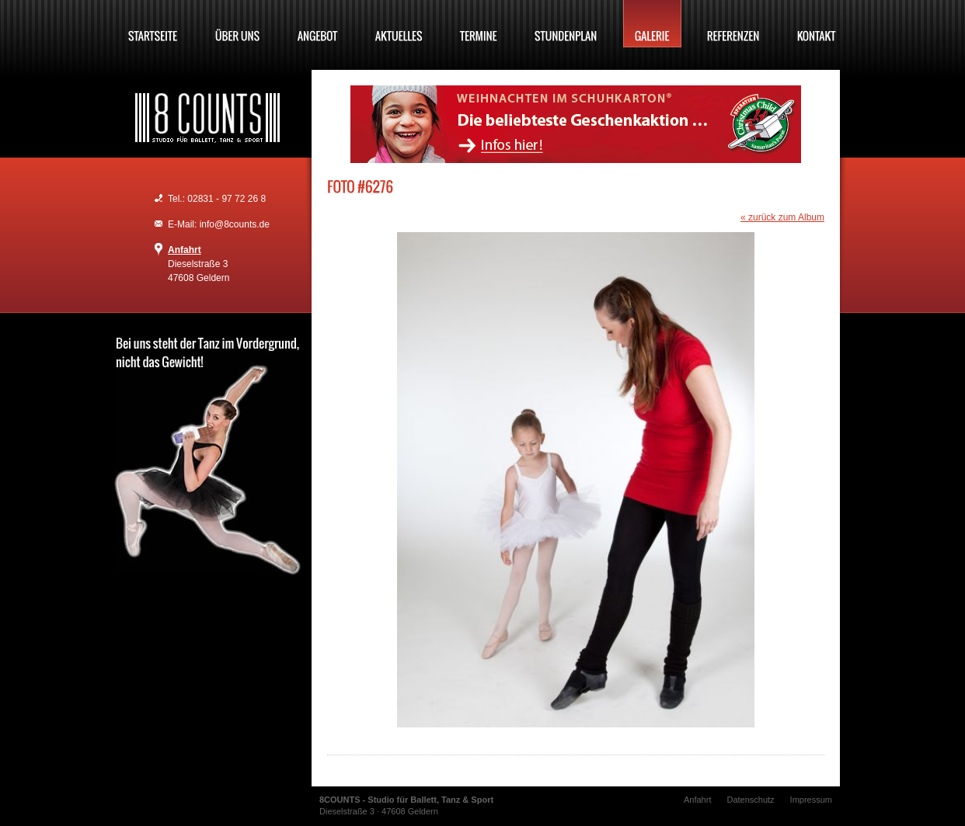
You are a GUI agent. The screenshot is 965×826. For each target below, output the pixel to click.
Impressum (811, 799)
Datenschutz (750, 799)
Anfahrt (184, 250)
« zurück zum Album (782, 217)
